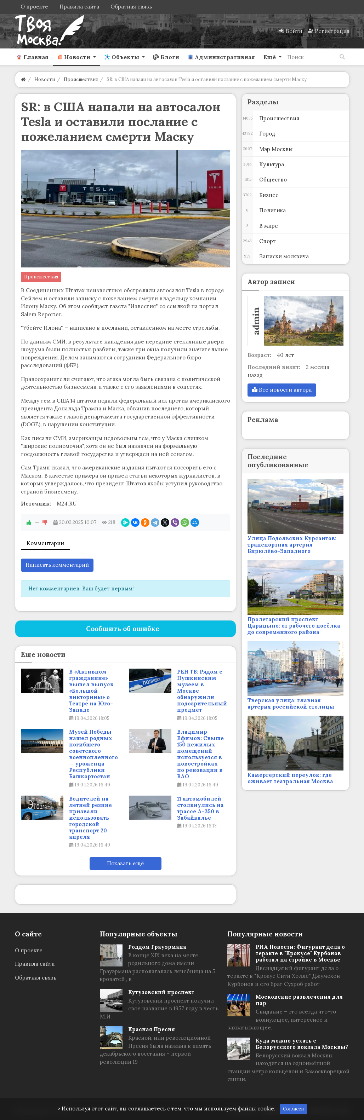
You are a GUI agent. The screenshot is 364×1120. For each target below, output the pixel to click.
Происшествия (41, 277)
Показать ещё (125, 863)
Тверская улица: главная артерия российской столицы (291, 703)
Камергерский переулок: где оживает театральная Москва (290, 778)
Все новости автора (282, 389)
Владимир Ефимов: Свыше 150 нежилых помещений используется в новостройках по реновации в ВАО (200, 754)
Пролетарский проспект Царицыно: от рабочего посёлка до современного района (294, 625)
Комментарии (45, 543)
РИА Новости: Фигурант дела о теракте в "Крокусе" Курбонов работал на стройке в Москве (300, 953)
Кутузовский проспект (161, 992)
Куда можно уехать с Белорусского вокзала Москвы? (302, 1043)
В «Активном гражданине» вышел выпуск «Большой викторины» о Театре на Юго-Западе (91, 691)
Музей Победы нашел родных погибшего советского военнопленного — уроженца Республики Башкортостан (93, 754)
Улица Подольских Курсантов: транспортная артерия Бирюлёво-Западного (292, 544)
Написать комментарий (57, 564)
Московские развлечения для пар (299, 999)
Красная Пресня (151, 1029)
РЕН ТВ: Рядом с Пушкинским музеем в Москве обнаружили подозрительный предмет (202, 691)
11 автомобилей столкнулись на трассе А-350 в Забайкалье (200, 808)
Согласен (293, 1109)
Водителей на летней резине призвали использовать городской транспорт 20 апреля (90, 818)
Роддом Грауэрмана (157, 946)
